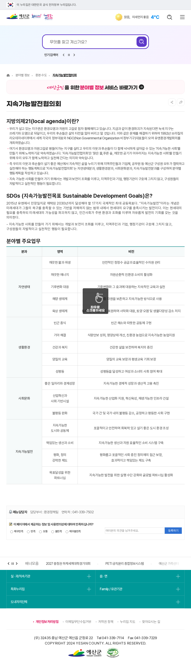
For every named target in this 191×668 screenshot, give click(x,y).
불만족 (56, 531)
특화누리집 (17, 589)
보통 (43, 531)
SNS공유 (172, 102)
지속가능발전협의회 (64, 75)
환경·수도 (41, 75)
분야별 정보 (23, 75)
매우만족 (16, 531)
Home (8, 75)
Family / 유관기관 (111, 589)
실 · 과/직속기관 (20, 576)
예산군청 (17, 17)
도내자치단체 (19, 602)
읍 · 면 (103, 576)
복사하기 (181, 102)
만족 (31, 531)
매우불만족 (73, 531)
